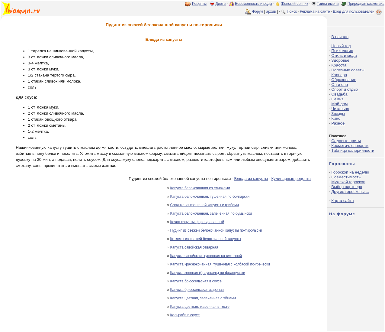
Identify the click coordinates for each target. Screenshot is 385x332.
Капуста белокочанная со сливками (200, 188)
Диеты (221, 4)
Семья (337, 99)
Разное (338, 123)
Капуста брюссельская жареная (197, 290)
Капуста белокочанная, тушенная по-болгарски (210, 196)
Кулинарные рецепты (291, 178)
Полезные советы (347, 70)
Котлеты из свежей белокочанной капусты (205, 239)
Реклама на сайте (315, 11)
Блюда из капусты (251, 178)
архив (271, 11)
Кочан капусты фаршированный (197, 222)
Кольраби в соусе (185, 315)
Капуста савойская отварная (194, 247)
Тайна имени (328, 4)
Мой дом (339, 104)
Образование (343, 79)
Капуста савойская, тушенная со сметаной (206, 256)
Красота (338, 65)
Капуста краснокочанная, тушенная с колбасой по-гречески (220, 264)
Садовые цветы (346, 140)
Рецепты (199, 4)
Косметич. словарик (349, 145)
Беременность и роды (253, 4)
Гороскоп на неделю (350, 172)
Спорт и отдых (344, 89)
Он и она (339, 84)
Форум (257, 11)
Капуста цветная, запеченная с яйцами (203, 298)
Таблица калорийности (352, 150)
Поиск (292, 11)
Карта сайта (342, 200)
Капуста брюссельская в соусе (196, 281)
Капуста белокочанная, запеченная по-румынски (211, 213)
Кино (335, 118)
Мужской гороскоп (348, 182)
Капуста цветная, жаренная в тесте (199, 306)
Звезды (338, 113)
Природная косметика (366, 4)
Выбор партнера (346, 186)
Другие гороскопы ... (350, 191)
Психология (342, 50)
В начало (339, 36)
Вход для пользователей (358, 11)
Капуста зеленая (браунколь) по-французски (207, 273)
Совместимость (346, 177)
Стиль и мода (344, 55)
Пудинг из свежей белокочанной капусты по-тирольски (216, 230)
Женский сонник (294, 4)
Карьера (339, 75)
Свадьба (339, 94)
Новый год (341, 46)
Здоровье (340, 60)
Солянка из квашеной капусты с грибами (204, 205)
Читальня (340, 108)
